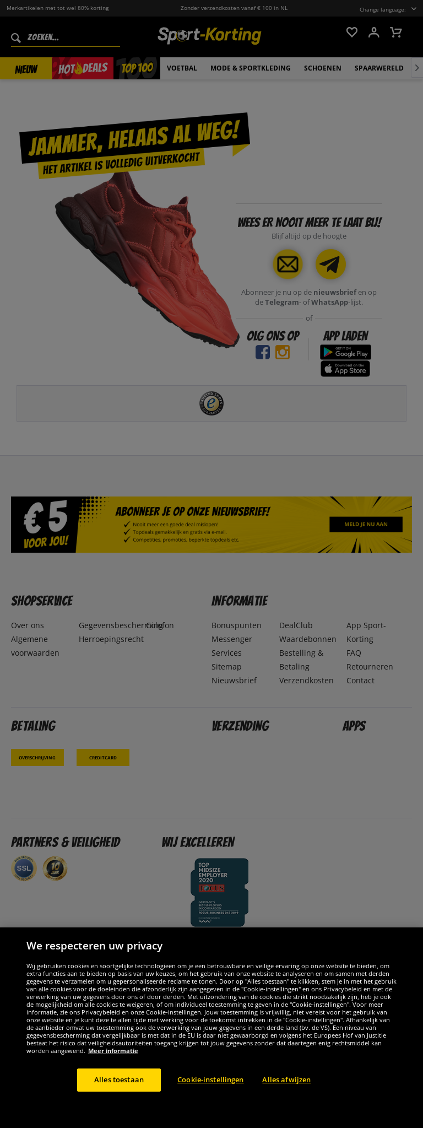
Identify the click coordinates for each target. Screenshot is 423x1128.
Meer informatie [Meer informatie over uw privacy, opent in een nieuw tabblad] (113, 1050)
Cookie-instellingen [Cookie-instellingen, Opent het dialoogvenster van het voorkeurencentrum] (210, 1079)
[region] (211, 1027)
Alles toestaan (119, 1079)
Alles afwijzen (286, 1079)
